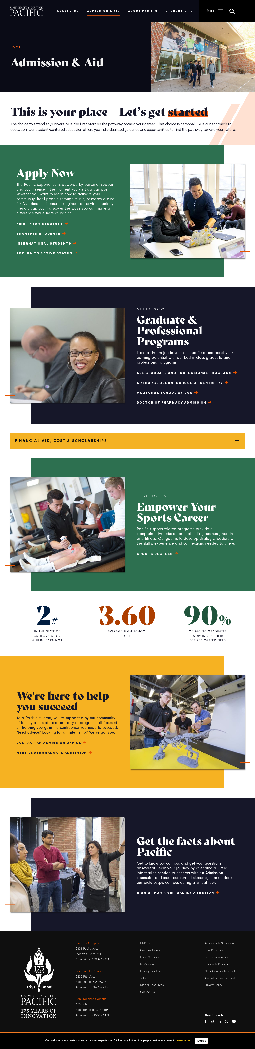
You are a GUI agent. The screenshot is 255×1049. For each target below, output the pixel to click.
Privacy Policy (213, 985)
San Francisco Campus (91, 999)
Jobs (143, 978)
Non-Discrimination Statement (224, 971)
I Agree (201, 1040)
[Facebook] (207, 1021)
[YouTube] (235, 1021)
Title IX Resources (216, 957)
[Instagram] (214, 1021)
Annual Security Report (220, 978)
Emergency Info (150, 971)
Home (16, 46)
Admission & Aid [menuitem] (103, 10)
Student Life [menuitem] (179, 10)
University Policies (216, 964)
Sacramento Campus (90, 971)
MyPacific (146, 943)
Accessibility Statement (220, 943)
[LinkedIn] (221, 1021)
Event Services (149, 957)
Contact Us (147, 992)
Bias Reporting (214, 950)
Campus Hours (150, 950)
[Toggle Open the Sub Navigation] (215, 10)
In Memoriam (149, 964)
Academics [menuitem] (68, 10)
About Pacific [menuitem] (143, 10)
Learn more (183, 1040)
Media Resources (152, 985)
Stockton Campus (87, 943)
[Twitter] (228, 1021)
